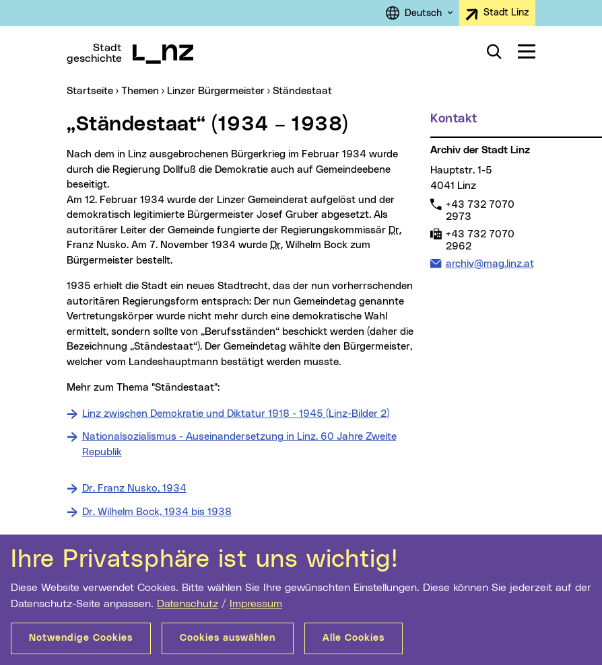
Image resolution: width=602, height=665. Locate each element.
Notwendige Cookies (81, 638)
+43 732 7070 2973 (479, 210)
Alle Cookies (353, 638)
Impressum (256, 603)
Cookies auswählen (227, 638)
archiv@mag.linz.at (489, 263)
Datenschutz (187, 603)
